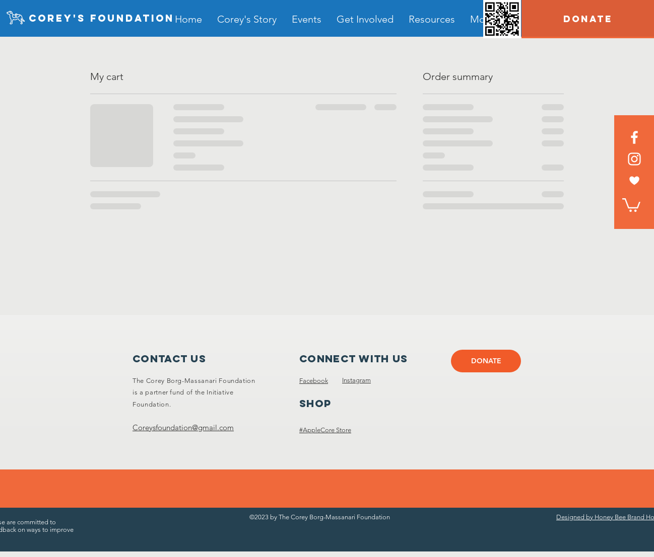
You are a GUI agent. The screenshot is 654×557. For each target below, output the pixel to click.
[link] (631, 204)
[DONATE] (587, 19)
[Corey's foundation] (101, 19)
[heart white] (634, 180)
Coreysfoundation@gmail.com (183, 427)
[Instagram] (634, 159)
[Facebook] (634, 137)
